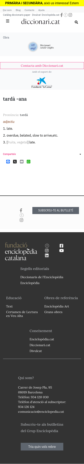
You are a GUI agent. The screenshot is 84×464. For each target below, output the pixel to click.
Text (9, 306)
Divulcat (36, 15)
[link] (42, 65)
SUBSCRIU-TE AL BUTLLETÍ (55, 210)
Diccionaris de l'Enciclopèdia (41, 277)
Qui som (7, 9)
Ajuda (41, 9)
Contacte (29, 9)
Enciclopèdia (29, 283)
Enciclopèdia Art (56, 306)
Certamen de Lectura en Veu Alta (22, 314)
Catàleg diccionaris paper (16, 15)
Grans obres (53, 312)
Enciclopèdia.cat (50, 15)
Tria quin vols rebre (42, 447)
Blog (18, 9)
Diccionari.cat (40, 345)
